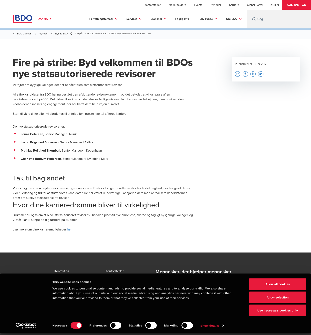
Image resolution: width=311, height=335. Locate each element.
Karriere (234, 5)
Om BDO (231, 19)
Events (198, 5)
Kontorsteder (153, 5)
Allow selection (278, 299)
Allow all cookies (277, 285)
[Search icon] (254, 19)
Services (132, 19)
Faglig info (182, 19)
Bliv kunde (206, 19)
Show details (209, 327)
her (69, 229)
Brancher (156, 19)
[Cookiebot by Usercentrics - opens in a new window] (25, 327)
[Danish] (271, 5)
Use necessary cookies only (277, 312)
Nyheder (215, 5)
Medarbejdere (177, 5)
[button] (296, 5)
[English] (277, 5)
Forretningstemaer (101, 19)
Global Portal (255, 5)
